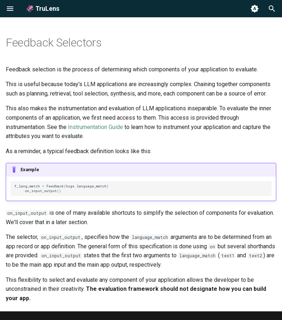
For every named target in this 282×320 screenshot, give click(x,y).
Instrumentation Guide (95, 127)
